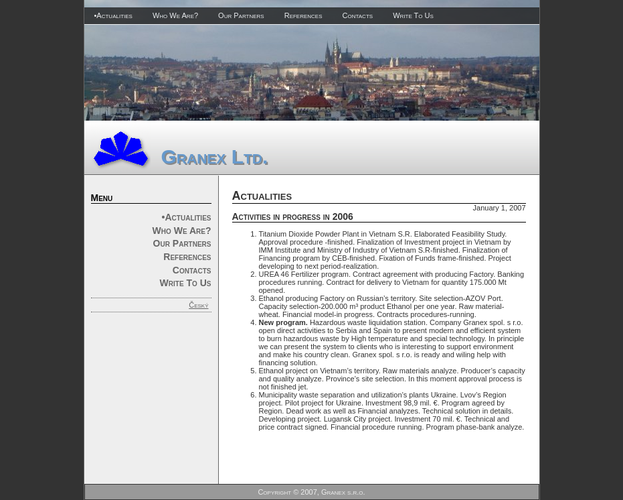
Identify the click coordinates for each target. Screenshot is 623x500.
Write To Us (413, 15)
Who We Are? (175, 15)
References (303, 15)
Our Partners (241, 15)
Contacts (358, 15)
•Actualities (113, 15)
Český (198, 305)
